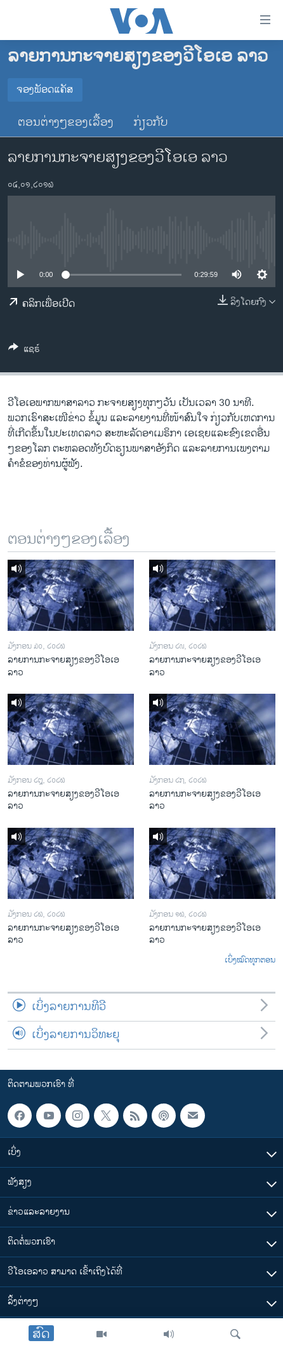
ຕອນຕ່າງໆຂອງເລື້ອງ (66, 122)
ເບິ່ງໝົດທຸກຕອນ (250, 960)
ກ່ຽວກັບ (151, 122)
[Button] (24, 351)
